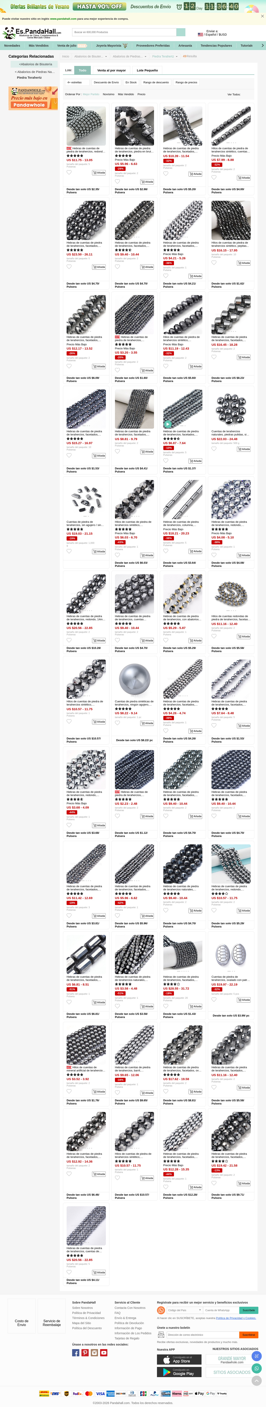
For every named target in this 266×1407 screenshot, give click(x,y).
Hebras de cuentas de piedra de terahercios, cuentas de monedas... (84, 1251)
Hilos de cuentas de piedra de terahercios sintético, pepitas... (230, 244)
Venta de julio (72, 45)
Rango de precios (186, 82)
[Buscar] (141, 32)
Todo (82, 70)
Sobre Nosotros (82, 1307)
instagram (94, 1352)
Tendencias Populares (216, 45)
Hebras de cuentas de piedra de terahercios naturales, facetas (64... (181, 889)
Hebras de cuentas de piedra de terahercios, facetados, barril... (181, 1157)
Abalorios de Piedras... (128, 56)
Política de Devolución (129, 1323)
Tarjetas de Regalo (127, 1338)
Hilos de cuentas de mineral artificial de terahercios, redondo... (86, 1070)
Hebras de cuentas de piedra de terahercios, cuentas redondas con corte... (132, 619)
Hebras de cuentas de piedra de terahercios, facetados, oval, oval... (182, 1070)
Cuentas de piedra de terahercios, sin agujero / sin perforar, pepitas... (84, 525)
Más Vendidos (39, 45)
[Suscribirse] (203, 1335)
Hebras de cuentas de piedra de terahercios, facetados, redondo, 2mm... (131, 795)
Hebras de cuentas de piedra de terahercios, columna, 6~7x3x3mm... (181, 525)
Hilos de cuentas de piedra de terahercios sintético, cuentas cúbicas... (229, 151)
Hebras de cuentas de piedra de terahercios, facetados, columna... (84, 980)
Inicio (65, 56)
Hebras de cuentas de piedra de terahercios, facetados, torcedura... (229, 340)
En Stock (131, 82)
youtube (103, 1352)
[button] (262, 45)
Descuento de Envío (106, 82)
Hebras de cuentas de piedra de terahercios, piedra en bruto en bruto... (134, 151)
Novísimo (110, 94)
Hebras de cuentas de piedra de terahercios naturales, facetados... (132, 980)
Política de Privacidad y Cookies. (236, 1318)
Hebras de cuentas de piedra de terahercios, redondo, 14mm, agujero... (86, 619)
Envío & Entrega (125, 1318)
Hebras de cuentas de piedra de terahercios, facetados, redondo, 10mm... (84, 1157)
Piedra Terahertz (163, 56)
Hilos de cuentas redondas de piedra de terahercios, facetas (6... (229, 619)
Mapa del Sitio (81, 1323)
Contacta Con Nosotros (130, 1307)
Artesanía (185, 45)
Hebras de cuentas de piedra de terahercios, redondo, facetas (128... (229, 889)
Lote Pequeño (147, 70)
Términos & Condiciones (88, 1318)
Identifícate (235, 34)
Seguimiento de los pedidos (257, 1356)
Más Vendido (127, 94)
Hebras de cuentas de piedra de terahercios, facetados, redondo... (84, 434)
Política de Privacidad (86, 1313)
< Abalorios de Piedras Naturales (36, 72)
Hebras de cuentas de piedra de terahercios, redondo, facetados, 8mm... (84, 795)
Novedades (12, 45)
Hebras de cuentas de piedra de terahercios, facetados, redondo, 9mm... (229, 1157)
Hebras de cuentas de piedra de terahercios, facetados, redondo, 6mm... (84, 246)
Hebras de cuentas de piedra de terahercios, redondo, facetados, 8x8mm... (229, 525)
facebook (75, 1352)
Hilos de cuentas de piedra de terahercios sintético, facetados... (181, 340)
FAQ (117, 1313)
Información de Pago (128, 1328)
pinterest (85, 1352)
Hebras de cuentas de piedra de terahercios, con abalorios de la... (181, 619)
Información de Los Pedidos (133, 1333)
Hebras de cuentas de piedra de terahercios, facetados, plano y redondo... (181, 151)
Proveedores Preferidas (153, 45)
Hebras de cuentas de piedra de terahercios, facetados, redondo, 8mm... (181, 246)
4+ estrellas (77, 82)
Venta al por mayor (111, 70)
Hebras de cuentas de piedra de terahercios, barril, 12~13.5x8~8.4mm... (132, 1070)
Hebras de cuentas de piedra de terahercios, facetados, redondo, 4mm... (131, 340)
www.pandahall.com (63, 18)
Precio (142, 94)
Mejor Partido (92, 94)
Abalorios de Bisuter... (88, 56)
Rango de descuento (156, 82)
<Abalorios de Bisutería (35, 64)
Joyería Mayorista (112, 45)
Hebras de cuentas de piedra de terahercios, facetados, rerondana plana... (132, 246)
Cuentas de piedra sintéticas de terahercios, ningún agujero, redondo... (134, 704)
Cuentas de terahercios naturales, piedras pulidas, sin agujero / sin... (229, 434)
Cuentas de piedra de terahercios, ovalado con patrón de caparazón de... (230, 980)
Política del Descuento (87, 1328)
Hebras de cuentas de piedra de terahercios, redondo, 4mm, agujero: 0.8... (86, 151)
